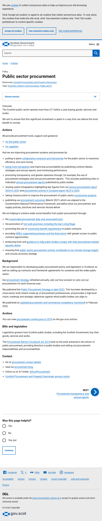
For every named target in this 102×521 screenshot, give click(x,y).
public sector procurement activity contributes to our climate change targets (59, 250)
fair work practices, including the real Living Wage (49, 224)
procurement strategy (18, 280)
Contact (32, 479)
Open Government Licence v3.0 (46, 498)
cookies (15, 5)
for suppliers (11, 146)
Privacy (5, 485)
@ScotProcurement (40, 371)
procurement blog (24, 367)
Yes (10, 426)
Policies (14, 63)
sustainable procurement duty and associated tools (36, 219)
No (9, 433)
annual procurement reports (30, 182)
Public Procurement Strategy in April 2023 (42, 289)
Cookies (43, 479)
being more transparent (17, 166)
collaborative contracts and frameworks (43, 158)
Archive (21, 479)
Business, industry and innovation (23, 86)
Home (5, 63)
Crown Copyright (59, 479)
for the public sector (15, 141)
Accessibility (8, 479)
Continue (9, 450)
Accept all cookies (13, 31)
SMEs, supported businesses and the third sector (41, 233)
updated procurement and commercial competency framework (52, 302)
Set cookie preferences (70, 30)
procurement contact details (26, 362)
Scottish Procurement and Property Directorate (35, 82)
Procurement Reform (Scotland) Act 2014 (28, 342)
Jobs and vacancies (80, 479)
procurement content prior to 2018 (34, 319)
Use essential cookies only (41, 31)
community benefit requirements (45, 228)
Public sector (46, 86)
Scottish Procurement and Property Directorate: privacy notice (37, 376)
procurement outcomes (33, 200)
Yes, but (12, 440)
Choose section (50, 96)
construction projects (85, 195)
